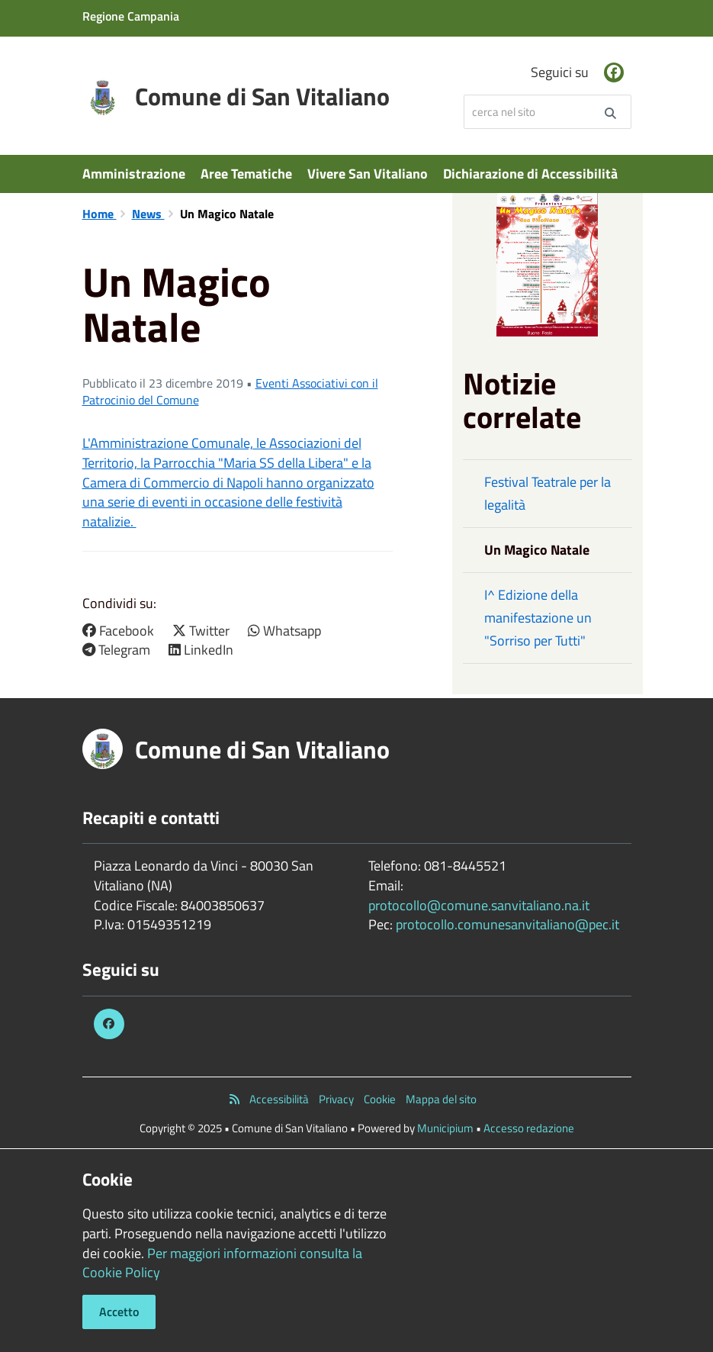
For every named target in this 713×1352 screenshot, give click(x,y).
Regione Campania (130, 16)
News (148, 213)
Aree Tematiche (246, 173)
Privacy (336, 1099)
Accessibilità (279, 1099)
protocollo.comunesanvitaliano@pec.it (507, 924)
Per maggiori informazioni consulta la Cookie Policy (222, 1263)
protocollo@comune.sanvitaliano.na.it (478, 905)
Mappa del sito (441, 1099)
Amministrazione (133, 173)
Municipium (445, 1128)
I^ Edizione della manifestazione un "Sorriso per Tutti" (538, 617)
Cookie (380, 1099)
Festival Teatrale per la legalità (547, 493)
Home (99, 213)
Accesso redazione (528, 1128)
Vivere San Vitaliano (367, 173)
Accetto (119, 1311)
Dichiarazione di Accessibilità (530, 173)
